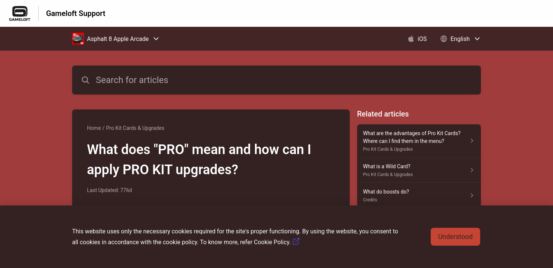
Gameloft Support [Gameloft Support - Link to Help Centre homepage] (75, 13)
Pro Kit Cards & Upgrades (135, 128)
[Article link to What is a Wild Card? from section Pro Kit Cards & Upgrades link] (419, 170)
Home (94, 128)
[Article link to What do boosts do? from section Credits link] (419, 195)
